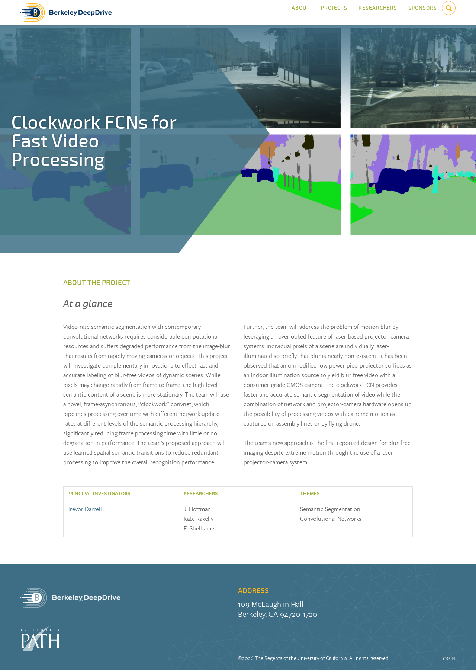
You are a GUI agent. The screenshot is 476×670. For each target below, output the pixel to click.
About (301, 12)
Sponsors (422, 12)
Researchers (377, 12)
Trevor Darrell (84, 509)
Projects (334, 12)
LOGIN (448, 658)
